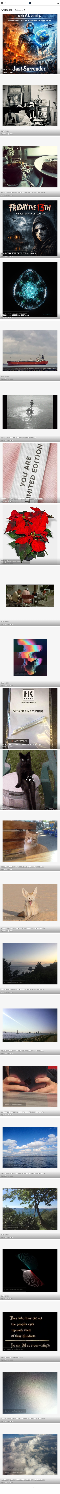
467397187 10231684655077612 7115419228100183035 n (23, 1173)
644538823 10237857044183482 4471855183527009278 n (23, 192)
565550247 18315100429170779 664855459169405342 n (22, 499)
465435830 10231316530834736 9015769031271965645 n (23, 1480)
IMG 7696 (4, 683)
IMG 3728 (4, 1296)
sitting (3, 805)
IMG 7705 (4, 621)
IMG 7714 (4, 560)
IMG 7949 (4, 376)
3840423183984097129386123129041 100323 (18, 438)
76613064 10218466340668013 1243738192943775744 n (22, 867)
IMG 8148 (4, 131)
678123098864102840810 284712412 (15, 315)
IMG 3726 (4, 1235)
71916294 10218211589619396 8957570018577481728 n (22, 989)
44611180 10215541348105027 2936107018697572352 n (22, 1112)
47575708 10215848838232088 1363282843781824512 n (22, 744)
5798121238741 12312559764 (12, 70)
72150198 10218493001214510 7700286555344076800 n (22, 1051)
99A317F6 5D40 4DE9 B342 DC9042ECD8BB (18, 254)
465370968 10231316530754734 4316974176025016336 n (23, 1418)
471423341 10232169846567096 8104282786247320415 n (23, 928)
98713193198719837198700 (11, 1357)
